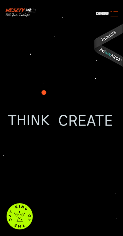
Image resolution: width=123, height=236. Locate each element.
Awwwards (108, 45)
